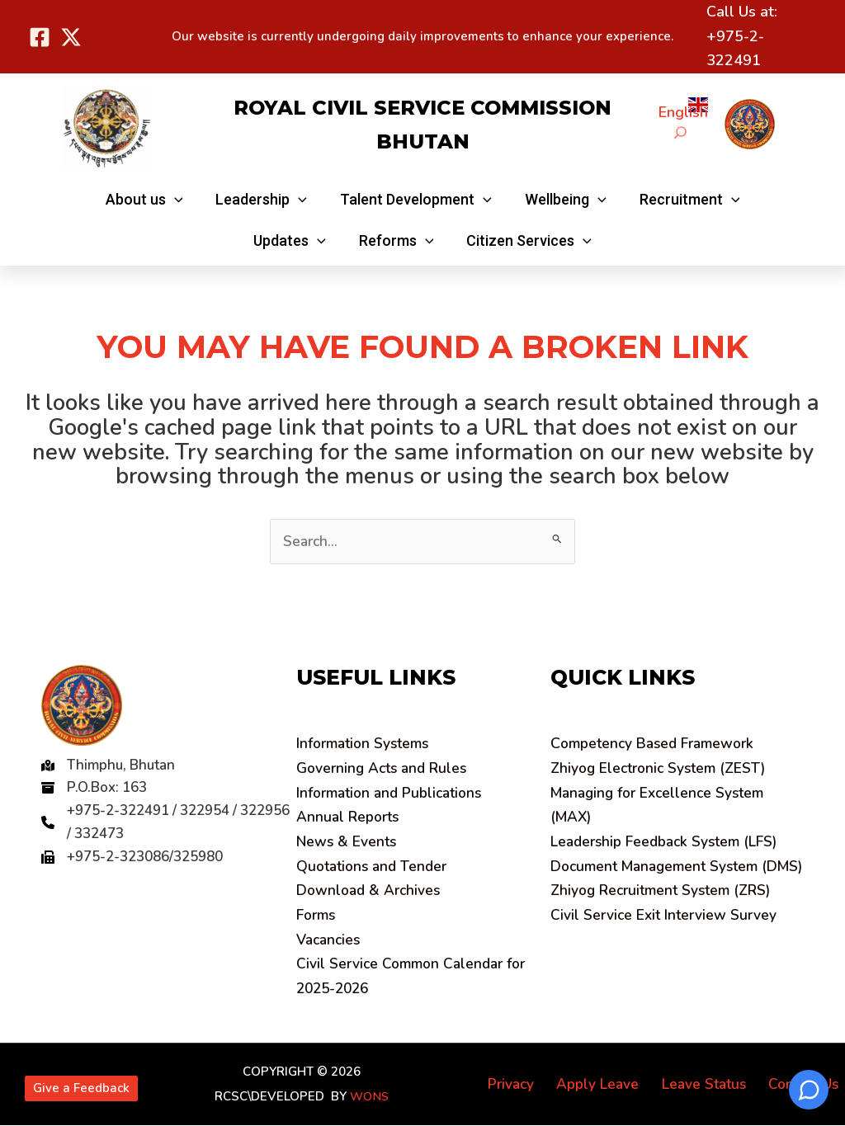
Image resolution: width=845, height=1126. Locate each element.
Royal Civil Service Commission (422, 108)
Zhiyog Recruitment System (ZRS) (665, 916)
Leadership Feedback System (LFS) (668, 842)
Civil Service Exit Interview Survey (666, 940)
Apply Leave (609, 1085)
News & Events (347, 842)
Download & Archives (371, 891)
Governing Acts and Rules (385, 769)
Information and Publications (394, 793)
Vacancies (330, 940)
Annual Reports (350, 817)
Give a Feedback (81, 1088)
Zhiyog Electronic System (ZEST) (662, 769)
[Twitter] (71, 37)
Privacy (527, 1085)
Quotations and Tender (375, 867)
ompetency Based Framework (656, 744)
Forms (317, 916)
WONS (368, 1097)
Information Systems (365, 744)
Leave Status (711, 1085)
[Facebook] (39, 37)
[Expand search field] (680, 132)
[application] (181, 199)
